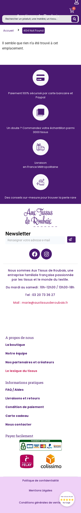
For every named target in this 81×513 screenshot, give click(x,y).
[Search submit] (74, 19)
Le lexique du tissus (21, 371)
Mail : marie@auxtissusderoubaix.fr (40, 302)
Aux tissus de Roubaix (38, 16)
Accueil (8, 31)
